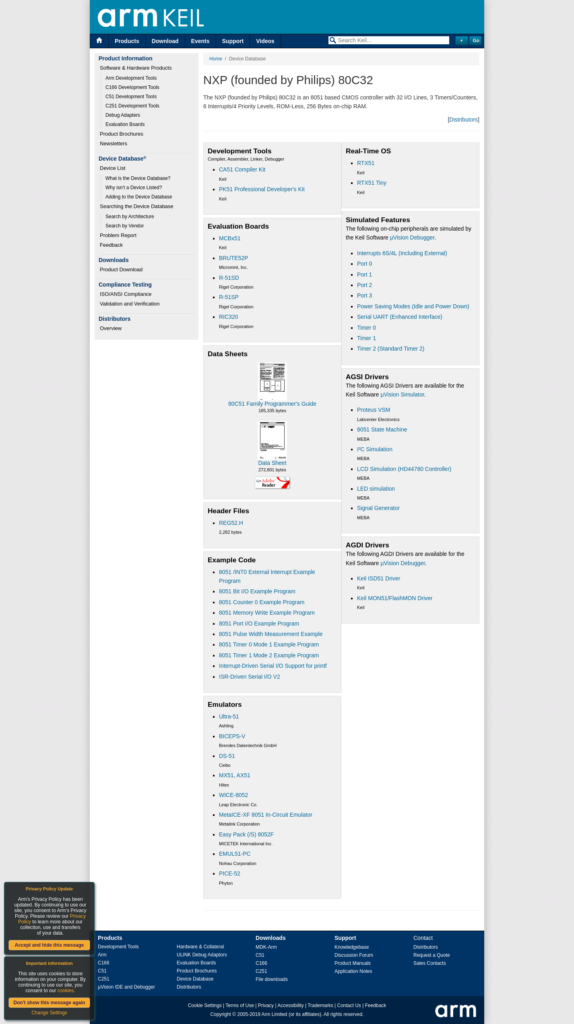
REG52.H (231, 523)
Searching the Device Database (136, 206)
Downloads (271, 938)
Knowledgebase (351, 947)
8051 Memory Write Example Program (267, 612)
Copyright (221, 1014)
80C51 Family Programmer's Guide (272, 404)
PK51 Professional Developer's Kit (262, 189)
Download (165, 41)
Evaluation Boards (125, 124)
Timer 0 (366, 327)
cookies (66, 990)
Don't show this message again (49, 1002)
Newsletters (113, 143)
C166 (103, 963)
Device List (113, 168)
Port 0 (364, 263)
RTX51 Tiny (371, 183)
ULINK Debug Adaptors (202, 955)
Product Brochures (121, 134)
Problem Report (118, 235)
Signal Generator (378, 508)
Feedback (111, 245)
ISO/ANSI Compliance (126, 294)
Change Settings (49, 1013)
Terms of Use (239, 1005)
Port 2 (364, 285)
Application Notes (353, 971)
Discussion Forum (353, 955)
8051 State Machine (382, 429)
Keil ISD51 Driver (378, 578)
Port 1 (364, 274)
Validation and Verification (130, 304)
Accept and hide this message (49, 945)
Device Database (195, 979)
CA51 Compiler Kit (242, 169)
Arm (102, 955)
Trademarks (320, 1005)
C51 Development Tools (131, 96)
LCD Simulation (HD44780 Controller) (404, 469)
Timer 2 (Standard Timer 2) (391, 348)
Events (200, 41)
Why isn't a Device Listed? (133, 187)
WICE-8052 (233, 795)
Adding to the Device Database (138, 197)
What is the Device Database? (137, 178)
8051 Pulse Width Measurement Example (271, 634)
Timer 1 (366, 338)
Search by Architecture (129, 216)
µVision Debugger (412, 237)
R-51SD (229, 278)
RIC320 (228, 317)
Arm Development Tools (131, 78)
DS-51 (227, 756)
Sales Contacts (429, 963)
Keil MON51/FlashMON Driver (394, 598)
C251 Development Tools (132, 106)
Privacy (266, 1005)
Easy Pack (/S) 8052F (246, 834)
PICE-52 (229, 873)
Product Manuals (352, 963)
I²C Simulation (374, 449)
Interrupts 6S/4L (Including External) (402, 253)
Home (215, 59)
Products (127, 41)
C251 (103, 979)
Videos (265, 41)
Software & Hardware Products (135, 68)
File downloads (272, 979)
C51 (102, 971)
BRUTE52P (233, 258)
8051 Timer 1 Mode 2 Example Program (269, 655)
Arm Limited (274, 1014)
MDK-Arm (266, 947)
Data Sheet (272, 463)
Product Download (121, 269)
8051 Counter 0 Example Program (261, 602)
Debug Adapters (122, 115)
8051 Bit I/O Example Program (257, 591)
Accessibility (290, 1005)
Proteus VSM (373, 410)
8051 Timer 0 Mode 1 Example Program (269, 644)
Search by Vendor (124, 226)
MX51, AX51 (234, 775)
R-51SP (229, 297)
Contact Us (349, 1005)
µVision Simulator (402, 394)
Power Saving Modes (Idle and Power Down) (413, 306)
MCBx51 (230, 238)
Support (233, 41)
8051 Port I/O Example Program (259, 623)
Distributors (463, 119)
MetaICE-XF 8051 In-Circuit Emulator (265, 814)
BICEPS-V (232, 736)
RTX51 (365, 163)
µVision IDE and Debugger (126, 987)
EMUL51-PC (235, 854)
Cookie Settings (205, 1005)
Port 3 (364, 295)
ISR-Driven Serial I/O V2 (249, 676)
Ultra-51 (229, 716)
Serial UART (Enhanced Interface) (399, 317)
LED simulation (376, 488)
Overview (111, 328)
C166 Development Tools (132, 87)
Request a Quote (431, 955)
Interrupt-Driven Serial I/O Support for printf (273, 666)
